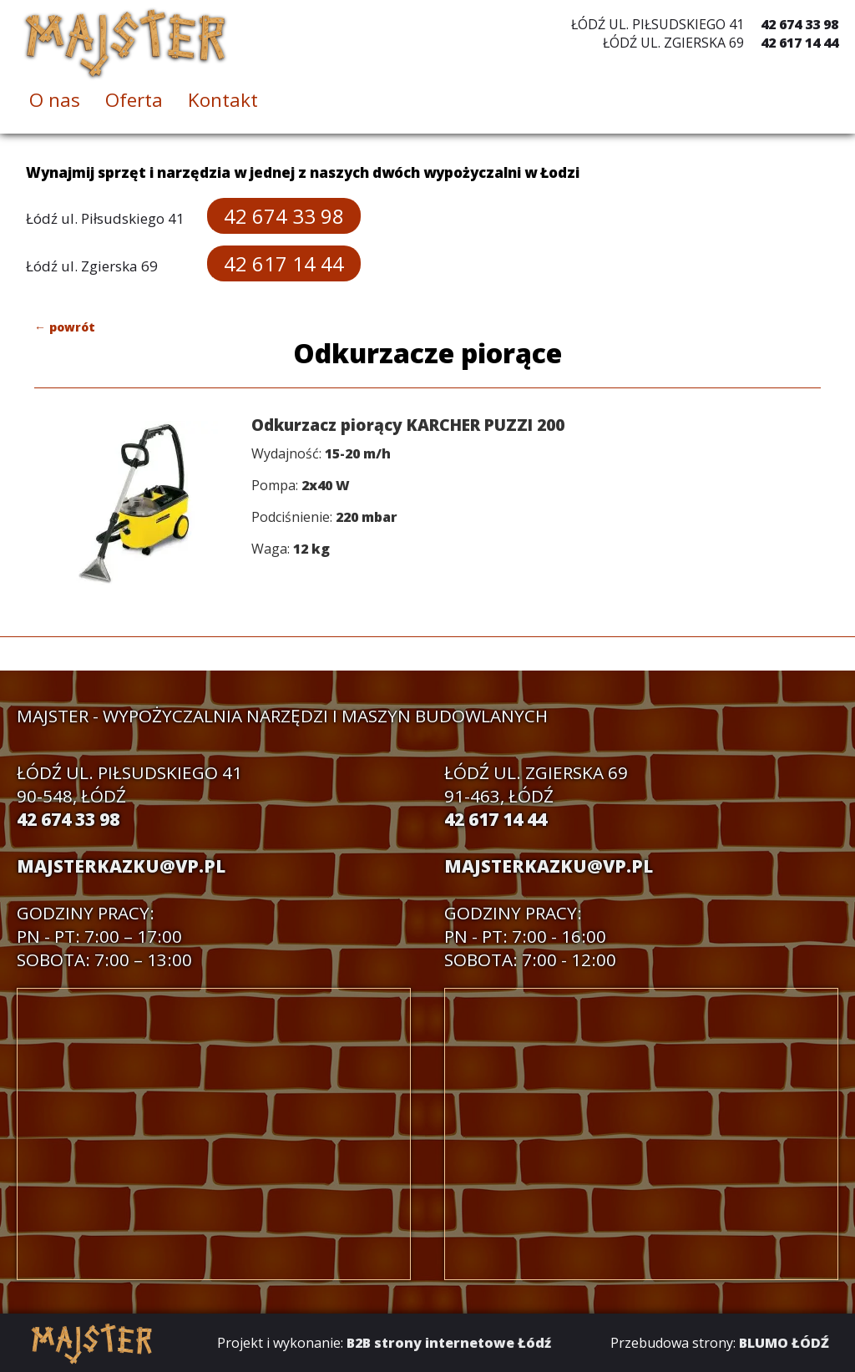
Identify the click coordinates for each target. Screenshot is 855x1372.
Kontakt (223, 100)
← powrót (64, 327)
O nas (54, 100)
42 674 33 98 (799, 24)
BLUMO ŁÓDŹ (784, 1343)
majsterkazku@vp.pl (121, 866)
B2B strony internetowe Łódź (449, 1343)
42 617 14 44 (799, 42)
